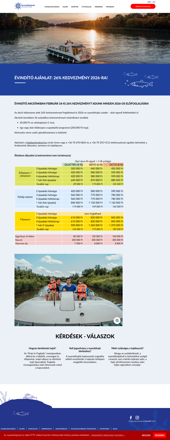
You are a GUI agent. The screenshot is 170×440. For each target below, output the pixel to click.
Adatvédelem (61, 429)
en (154, 2)
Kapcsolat (33, 429)
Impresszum (46, 429)
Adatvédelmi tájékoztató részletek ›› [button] (108, 435)
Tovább (85, 337)
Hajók (65, 7)
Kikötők (74, 7)
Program (110, 7)
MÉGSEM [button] (146, 435)
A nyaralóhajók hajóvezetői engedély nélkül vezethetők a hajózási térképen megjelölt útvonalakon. (85, 359)
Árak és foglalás (143, 6)
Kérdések (99, 7)
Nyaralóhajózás (52, 7)
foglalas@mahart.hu (36, 142)
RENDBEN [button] (159, 435)
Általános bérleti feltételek (83, 429)
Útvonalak (87, 7)
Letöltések (104, 429)
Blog (115, 429)
